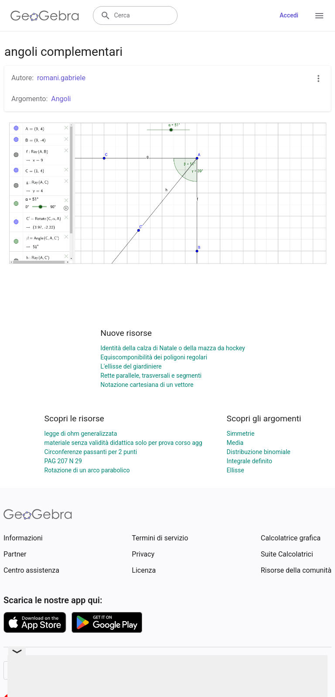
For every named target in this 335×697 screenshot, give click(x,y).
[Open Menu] (319, 15)
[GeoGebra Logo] (44, 15)
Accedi (289, 15)
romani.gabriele (61, 78)
